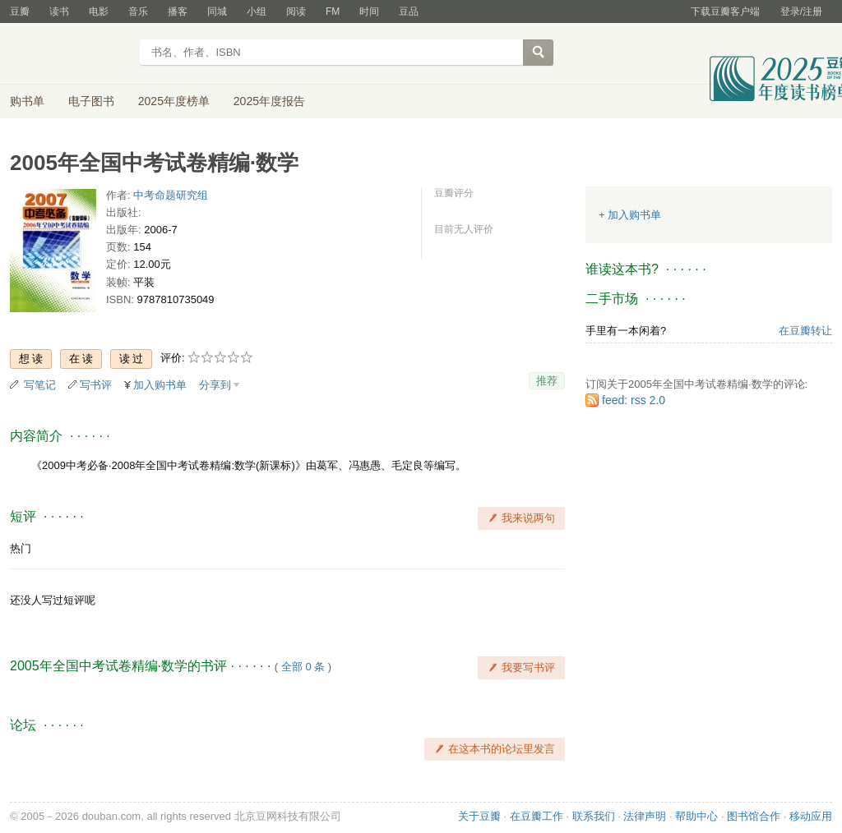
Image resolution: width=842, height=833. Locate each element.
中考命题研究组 (170, 195)
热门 (20, 548)
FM (333, 11)
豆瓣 (20, 11)
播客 (177, 11)
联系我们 (593, 816)
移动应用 (810, 816)
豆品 (409, 11)
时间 (369, 11)
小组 (256, 11)
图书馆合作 (753, 816)
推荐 (546, 381)
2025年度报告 (269, 101)
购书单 (27, 101)
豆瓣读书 (69, 54)
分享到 (215, 385)
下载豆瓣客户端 (725, 11)
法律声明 (644, 816)
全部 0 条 (303, 666)
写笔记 (40, 385)
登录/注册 (801, 11)
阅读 (296, 11)
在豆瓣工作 (536, 816)
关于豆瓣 (479, 816)
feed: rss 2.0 (633, 400)
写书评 (96, 385)
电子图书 (91, 101)
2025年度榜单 (174, 101)
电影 (99, 11)
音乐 (138, 11)
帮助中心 (696, 816)
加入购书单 (160, 385)
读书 (59, 11)
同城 (217, 11)
